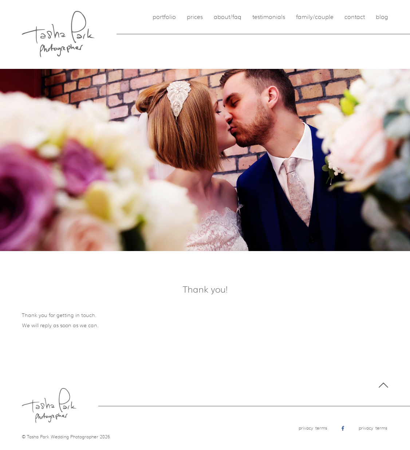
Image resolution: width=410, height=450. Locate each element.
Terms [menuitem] (321, 428)
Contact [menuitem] (354, 17)
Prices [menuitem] (195, 17)
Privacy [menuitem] (306, 428)
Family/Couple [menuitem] (315, 17)
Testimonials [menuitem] (268, 17)
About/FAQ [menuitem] (227, 17)
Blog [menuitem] (382, 17)
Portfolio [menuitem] (164, 17)
